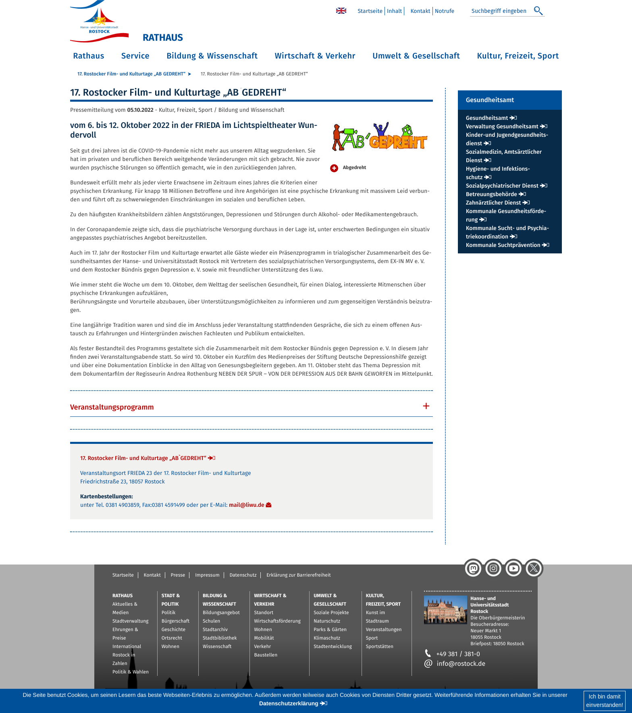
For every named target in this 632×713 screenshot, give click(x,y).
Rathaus (88, 56)
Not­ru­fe (445, 11)
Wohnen (170, 647)
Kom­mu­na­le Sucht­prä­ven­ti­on (503, 245)
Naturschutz (327, 621)
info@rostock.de (455, 664)
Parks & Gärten (330, 630)
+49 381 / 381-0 (452, 654)
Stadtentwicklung (332, 647)
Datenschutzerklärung (288, 703)
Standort (263, 613)
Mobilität (264, 638)
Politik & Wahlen (130, 672)
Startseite (123, 575)
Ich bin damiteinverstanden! (604, 700)
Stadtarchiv (215, 630)
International (126, 647)
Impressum (207, 575)
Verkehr (262, 647)
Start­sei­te (370, 11)
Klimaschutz (327, 638)
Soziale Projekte (331, 613)
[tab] (251, 407)
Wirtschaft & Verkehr (315, 56)
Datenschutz (242, 575)
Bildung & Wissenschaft (212, 56)
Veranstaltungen (384, 630)
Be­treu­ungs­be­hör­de (491, 194)
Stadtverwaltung (130, 621)
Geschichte (174, 630)
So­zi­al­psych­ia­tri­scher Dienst (502, 185)
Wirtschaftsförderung (277, 621)
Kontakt (152, 575)
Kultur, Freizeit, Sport (518, 56)
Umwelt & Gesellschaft (416, 56)
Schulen (211, 621)
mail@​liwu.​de (246, 505)
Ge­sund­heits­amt (487, 118)
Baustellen (265, 655)
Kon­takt (420, 11)
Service (135, 56)
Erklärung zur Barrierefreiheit (298, 575)
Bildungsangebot (221, 613)
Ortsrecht (172, 638)
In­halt (394, 11)
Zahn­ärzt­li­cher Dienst (493, 202)
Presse (178, 575)
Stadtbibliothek (220, 638)
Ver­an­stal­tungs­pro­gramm (112, 407)
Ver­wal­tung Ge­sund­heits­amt (502, 126)
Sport (372, 638)
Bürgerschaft (175, 621)
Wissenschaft (217, 647)
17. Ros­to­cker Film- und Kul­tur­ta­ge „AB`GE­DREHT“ (131, 74)
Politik (169, 613)
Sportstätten (379, 647)
